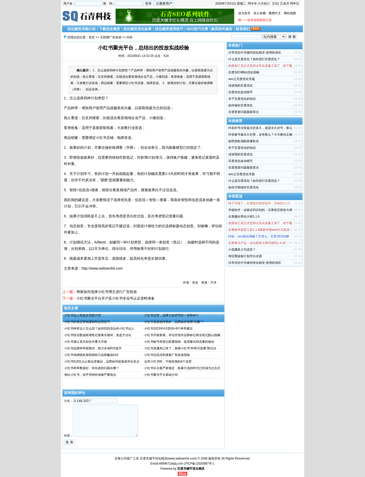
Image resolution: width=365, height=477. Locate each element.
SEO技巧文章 (197, 29)
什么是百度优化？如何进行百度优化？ (254, 59)
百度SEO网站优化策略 (243, 72)
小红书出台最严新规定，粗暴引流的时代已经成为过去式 (182, 368)
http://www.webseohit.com (102, 268)
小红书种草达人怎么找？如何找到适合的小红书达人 (99, 328)
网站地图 (290, 13)
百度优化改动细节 (240, 92)
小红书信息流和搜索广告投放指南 (167, 355)
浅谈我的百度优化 (240, 85)
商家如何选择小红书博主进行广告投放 (107, 292)
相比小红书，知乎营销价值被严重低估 (90, 374)
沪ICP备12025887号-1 (199, 463)
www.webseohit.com (182, 458)
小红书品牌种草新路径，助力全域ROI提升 (92, 348)
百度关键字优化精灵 (191, 468)
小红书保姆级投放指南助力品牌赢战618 (91, 355)
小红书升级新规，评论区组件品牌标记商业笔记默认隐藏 (182, 335)
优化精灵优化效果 (137, 29)
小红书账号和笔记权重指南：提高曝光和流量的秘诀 (179, 341)
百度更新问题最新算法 (243, 112)
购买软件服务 (221, 29)
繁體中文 (275, 13)
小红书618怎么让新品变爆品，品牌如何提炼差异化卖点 (101, 361)
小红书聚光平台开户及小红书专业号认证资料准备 (116, 298)
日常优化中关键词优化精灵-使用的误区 (254, 52)
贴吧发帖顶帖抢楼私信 (243, 141)
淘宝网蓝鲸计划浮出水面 (245, 256)
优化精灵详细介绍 (81, 29)
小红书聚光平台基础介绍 (161, 374)
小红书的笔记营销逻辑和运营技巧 (87, 322)
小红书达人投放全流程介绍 (82, 315)
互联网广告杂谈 (110, 37)
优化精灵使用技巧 (169, 29)
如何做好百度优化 (240, 105)
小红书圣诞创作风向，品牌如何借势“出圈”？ (174, 322)
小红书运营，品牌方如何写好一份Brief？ (171, 315)
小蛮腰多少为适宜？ (242, 249)
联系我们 (243, 29)
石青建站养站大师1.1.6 (244, 216)
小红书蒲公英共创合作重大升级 (85, 341)
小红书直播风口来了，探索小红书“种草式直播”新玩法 (180, 348)
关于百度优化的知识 (242, 99)
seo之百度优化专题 (241, 79)
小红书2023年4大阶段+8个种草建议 (168, 328)
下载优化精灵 (109, 29)
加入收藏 (259, 13)
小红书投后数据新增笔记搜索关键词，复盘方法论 (97, 335)
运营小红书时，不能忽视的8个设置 (168, 361)
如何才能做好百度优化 (243, 187)
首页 (92, 37)
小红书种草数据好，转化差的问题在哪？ (91, 368)
